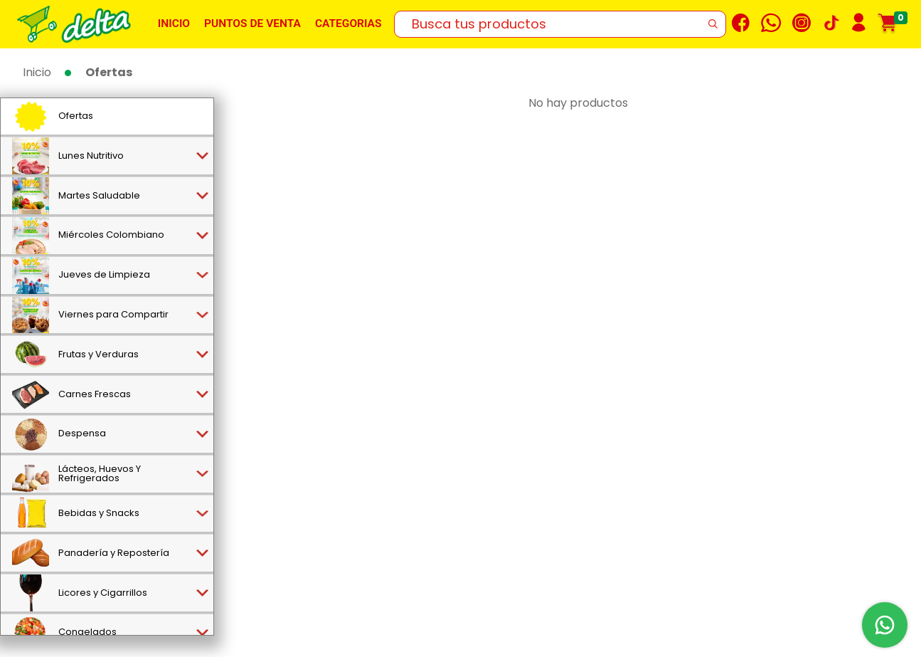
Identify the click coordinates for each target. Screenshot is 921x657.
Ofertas (108, 72)
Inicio (174, 23)
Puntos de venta (252, 23)
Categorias (348, 23)
